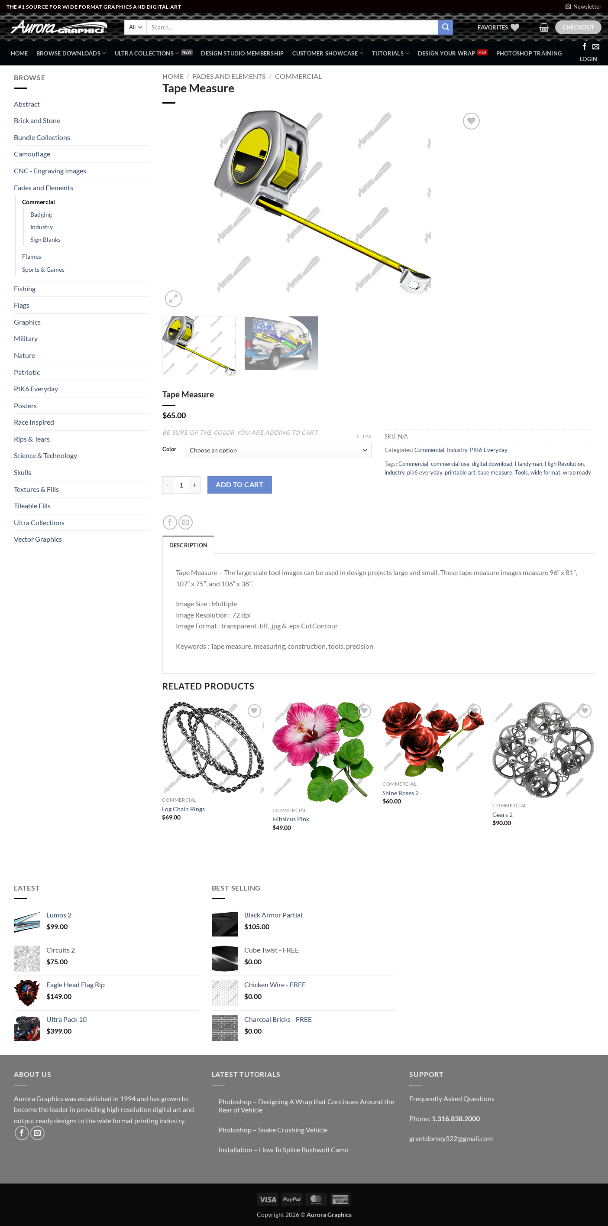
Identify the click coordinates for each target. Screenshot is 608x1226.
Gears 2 (502, 814)
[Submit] (445, 27)
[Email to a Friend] (185, 522)
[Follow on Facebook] (584, 47)
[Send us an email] (595, 47)
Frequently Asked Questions (452, 1098)
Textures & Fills (36, 489)
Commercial (38, 201)
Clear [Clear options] (364, 436)
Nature (24, 355)
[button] (584, 6)
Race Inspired (34, 422)
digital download (492, 463)
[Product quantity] (181, 485)
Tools (521, 472)
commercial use (450, 463)
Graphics (27, 322)
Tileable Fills (32, 505)
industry (394, 472)
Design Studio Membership (242, 53)
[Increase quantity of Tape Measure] (195, 485)
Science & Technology (45, 455)
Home (19, 53)
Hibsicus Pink (290, 819)
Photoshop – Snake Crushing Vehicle (272, 1129)
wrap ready (577, 472)
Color (169, 449)
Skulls (22, 472)
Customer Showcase (328, 53)
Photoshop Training (529, 53)
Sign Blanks (45, 239)
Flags (21, 305)
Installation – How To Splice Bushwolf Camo (283, 1149)
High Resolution (564, 463)
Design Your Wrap (446, 53)
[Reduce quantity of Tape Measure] (167, 485)
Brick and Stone (37, 120)
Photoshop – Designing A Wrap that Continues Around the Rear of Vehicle (306, 1105)
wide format (545, 472)
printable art (460, 472)
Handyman (528, 463)
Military (26, 338)
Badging (41, 214)
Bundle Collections (42, 137)
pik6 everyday (424, 472)
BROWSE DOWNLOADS (71, 53)
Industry (41, 227)
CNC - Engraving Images (50, 170)
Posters (25, 405)
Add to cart (239, 484)
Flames (31, 256)
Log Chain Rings (183, 809)
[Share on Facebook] (170, 522)
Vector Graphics (38, 539)
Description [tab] (188, 545)
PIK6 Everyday (36, 388)
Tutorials (391, 53)
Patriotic (27, 372)
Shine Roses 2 (400, 793)
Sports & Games (43, 269)
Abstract (27, 104)
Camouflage (32, 154)
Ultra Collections (147, 53)
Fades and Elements (43, 187)
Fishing (25, 288)
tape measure (495, 472)
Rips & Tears (32, 439)
